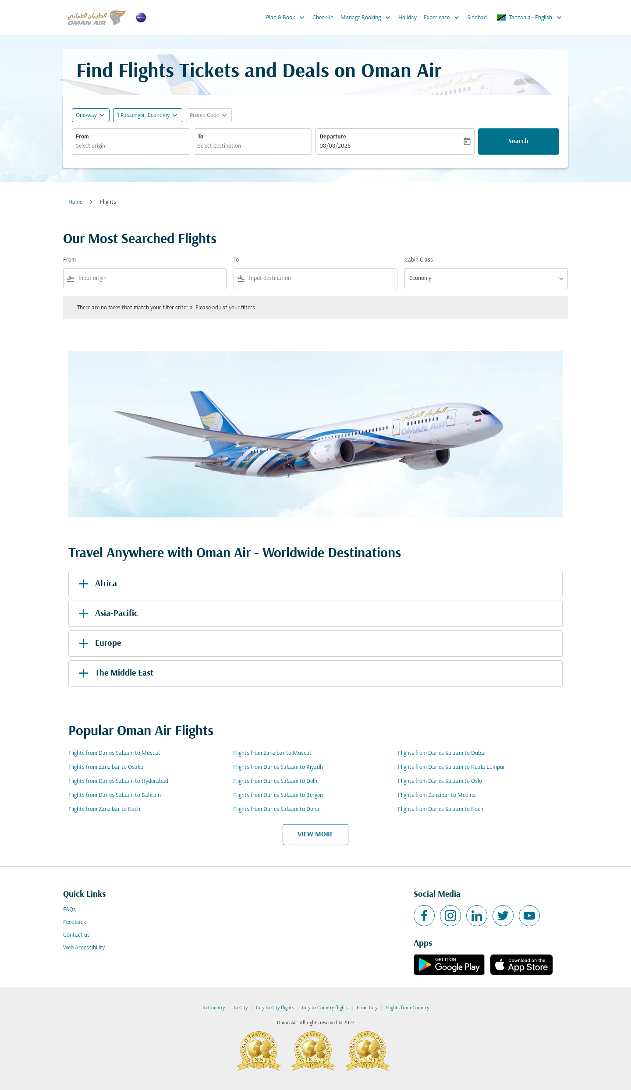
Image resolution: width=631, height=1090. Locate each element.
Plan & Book (287, 17)
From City (367, 1008)
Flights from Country (407, 1008)
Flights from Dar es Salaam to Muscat (114, 753)
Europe (98, 643)
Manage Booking (367, 17)
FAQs (69, 909)
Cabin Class (418, 260)
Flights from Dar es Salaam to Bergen (278, 795)
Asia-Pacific (106, 613)
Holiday (407, 17)
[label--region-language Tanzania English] (530, 17)
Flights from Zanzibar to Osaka (105, 767)
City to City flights (275, 1008)
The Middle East (114, 673)
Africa (96, 584)
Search (518, 141)
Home (75, 202)
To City (240, 1008)
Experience (444, 17)
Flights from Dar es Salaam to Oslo (440, 781)
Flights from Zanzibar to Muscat (272, 753)
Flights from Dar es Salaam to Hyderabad (118, 781)
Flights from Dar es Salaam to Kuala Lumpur (451, 767)
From (82, 137)
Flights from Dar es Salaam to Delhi (276, 781)
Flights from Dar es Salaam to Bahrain (114, 795)
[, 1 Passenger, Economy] (143, 115)
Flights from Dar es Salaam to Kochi (441, 809)
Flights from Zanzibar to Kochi (105, 809)
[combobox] (131, 146)
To (200, 137)
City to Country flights (325, 1008)
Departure (332, 137)
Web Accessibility (84, 948)
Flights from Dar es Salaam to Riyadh (278, 767)
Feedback (74, 922)
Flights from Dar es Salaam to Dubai (442, 753)
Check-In (322, 17)
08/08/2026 (335, 146)
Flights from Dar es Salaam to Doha (276, 809)
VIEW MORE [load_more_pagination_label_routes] (315, 834)
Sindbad (477, 17)
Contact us (76, 935)
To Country (213, 1008)
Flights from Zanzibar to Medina (437, 795)
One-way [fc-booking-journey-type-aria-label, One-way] (86, 115)
